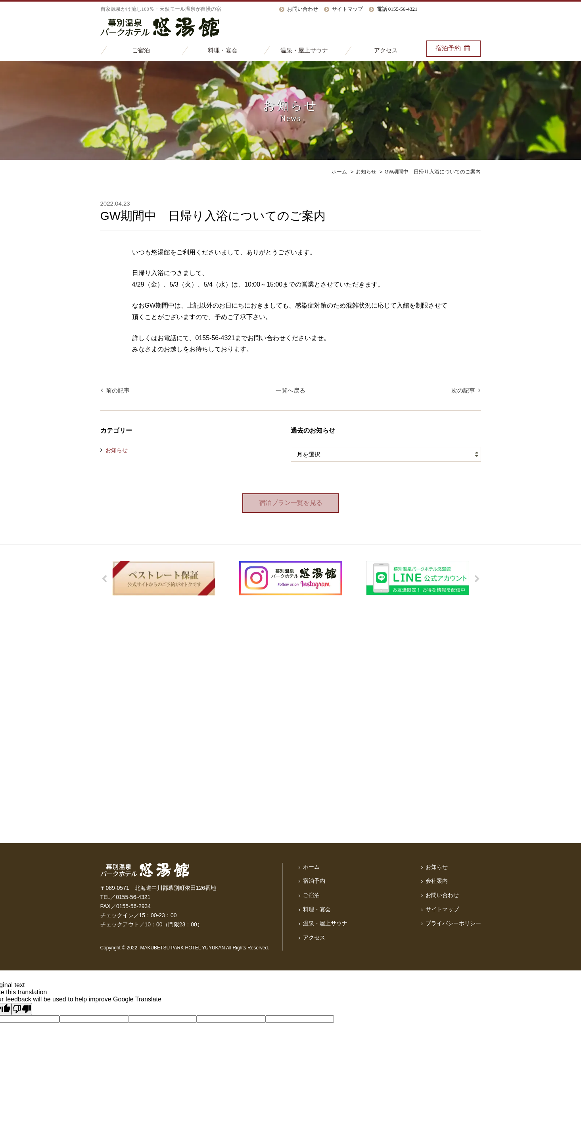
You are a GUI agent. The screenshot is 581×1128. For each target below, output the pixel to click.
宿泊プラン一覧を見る (290, 503)
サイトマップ (347, 9)
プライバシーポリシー (453, 923)
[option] (163, 579)
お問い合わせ (302, 9)
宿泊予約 (454, 48)
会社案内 (437, 881)
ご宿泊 (141, 50)
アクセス (386, 50)
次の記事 (464, 390)
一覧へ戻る (290, 390)
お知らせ (116, 450)
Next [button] (477, 579)
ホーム (311, 867)
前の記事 (117, 390)
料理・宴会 (223, 50)
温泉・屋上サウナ (304, 50)
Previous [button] (104, 579)
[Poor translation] (22, 1009)
